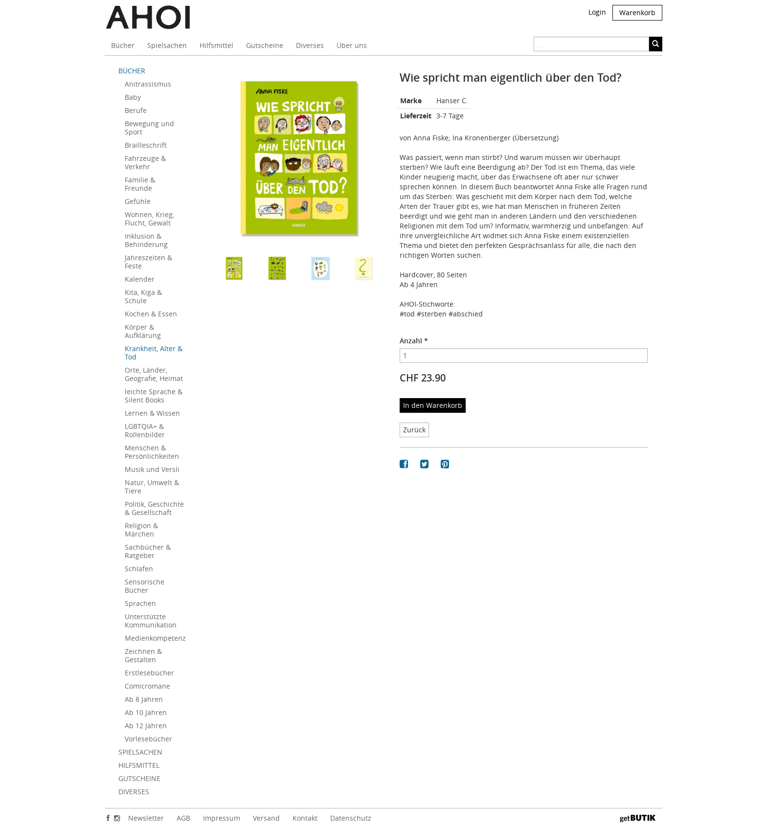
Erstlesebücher (149, 672)
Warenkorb (637, 12)
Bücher (123, 45)
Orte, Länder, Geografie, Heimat (154, 374)
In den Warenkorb (432, 405)
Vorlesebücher (148, 738)
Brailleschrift (146, 145)
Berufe (136, 110)
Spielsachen (167, 45)
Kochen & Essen (151, 313)
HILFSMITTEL (138, 765)
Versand (266, 818)
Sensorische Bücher (144, 586)
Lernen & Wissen (152, 413)
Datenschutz (350, 818)
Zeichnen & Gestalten (143, 655)
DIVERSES (133, 791)
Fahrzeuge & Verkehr (145, 162)
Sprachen (140, 603)
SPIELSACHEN (140, 752)
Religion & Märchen (141, 529)
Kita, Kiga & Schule (143, 296)
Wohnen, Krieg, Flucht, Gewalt (149, 218)
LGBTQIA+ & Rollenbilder (145, 430)
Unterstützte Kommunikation (151, 620)
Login (597, 12)
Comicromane (147, 686)
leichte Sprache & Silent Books (153, 395)
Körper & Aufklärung (143, 331)
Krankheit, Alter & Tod (153, 352)
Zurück (414, 429)
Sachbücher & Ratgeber (148, 551)
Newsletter (146, 818)
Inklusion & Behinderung (146, 240)
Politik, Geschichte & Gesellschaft (154, 508)
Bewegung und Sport (149, 127)
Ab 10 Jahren (146, 712)
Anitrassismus (148, 84)
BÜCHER (131, 70)
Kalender (140, 279)
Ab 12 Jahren (146, 725)
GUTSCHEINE (139, 778)
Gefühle (138, 201)
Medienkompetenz (155, 638)
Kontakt (305, 818)
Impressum (221, 818)
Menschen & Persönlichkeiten (152, 452)
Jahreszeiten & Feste (148, 261)
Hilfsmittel (216, 45)
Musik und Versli (152, 469)
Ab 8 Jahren (144, 699)
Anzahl (414, 340)
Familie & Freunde (140, 184)
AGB (183, 818)
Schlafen (139, 568)
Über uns (352, 45)
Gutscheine (264, 45)
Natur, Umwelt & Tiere (152, 486)
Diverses (310, 45)
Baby (133, 97)
